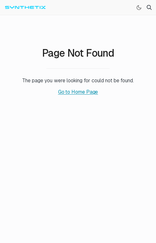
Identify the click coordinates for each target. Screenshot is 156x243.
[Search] (149, 7)
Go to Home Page (78, 92)
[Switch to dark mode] (139, 7)
